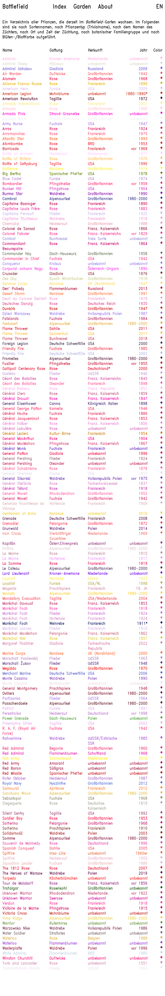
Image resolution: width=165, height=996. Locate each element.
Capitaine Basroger (19, 204)
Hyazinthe (57, 784)
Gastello (9, 374)
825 (161, 414)
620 (161, 788)
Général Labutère (16, 429)
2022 (143, 644)
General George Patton (22, 409)
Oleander (56, 384)
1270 (161, 244)
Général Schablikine (19, 469)
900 (161, 74)
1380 (161, 289)
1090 (161, 269)
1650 (161, 109)
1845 (143, 379)
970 (161, 259)
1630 (161, 503)
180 (161, 449)
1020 (161, 903)
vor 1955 (139, 364)
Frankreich (96, 84)
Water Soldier (13, 934)
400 (161, 888)
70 (161, 713)
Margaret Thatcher (18, 644)
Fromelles (10, 359)
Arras (6, 129)
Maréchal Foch (15, 609)
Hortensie (57, 504)
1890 (143, 204)
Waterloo (9, 939)
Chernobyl (10, 224)
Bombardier (12, 184)
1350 (161, 339)
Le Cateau (11, 569)
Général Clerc (13, 394)
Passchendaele (14, 704)
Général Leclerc (15, 434)
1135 (161, 389)
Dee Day (9, 279)
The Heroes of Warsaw (22, 874)
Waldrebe (57, 194)
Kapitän (8, 544)
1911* (142, 624)
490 (161, 578)
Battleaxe (9, 169)
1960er (141, 854)
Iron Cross (11, 534)
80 (161, 613)
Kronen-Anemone (64, 59)
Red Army (10, 759)
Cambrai (9, 199)
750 (161, 369)
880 (161, 144)
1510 (161, 693)
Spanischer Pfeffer (65, 174)
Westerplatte (12, 949)
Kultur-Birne (59, 434)
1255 (161, 563)
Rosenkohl (58, 889)
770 (161, 409)
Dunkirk (8, 309)
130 (161, 528)
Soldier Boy (12, 819)
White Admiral (14, 954)
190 (161, 663)
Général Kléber (15, 424)
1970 (143, 159)
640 (161, 294)
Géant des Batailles (19, 379)
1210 (161, 898)
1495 (161, 459)
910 (161, 523)
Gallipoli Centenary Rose (23, 369)
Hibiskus (56, 64)
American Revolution (20, 99)
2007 (143, 104)
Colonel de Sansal (18, 229)
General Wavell (14, 494)
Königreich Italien (103, 404)
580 (161, 324)
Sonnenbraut (60, 759)
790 (161, 868)
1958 (143, 254)
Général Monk (14, 449)
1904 (143, 189)
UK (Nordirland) (101, 284)
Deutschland (98, 714)
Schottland (97, 754)
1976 (143, 274)
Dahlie (54, 329)
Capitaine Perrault (18, 214)
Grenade (9, 519)
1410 (161, 813)
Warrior (8, 924)
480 (161, 104)
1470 (161, 359)
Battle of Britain (16, 159)
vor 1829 (139, 234)
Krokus (55, 264)
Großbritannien (100, 74)
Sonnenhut (58, 334)
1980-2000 (137, 199)
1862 (143, 634)
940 (161, 958)
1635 (161, 858)
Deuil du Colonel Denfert (24, 299)
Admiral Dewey (15, 64)
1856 (143, 424)
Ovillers (8, 694)
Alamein (9, 79)
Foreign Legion (15, 344)
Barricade (10, 149)
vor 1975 (139, 479)
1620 (161, 588)
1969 (143, 534)
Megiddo (9, 669)
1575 (161, 893)
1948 (143, 664)
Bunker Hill (11, 189)
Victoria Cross (14, 914)
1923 (143, 579)
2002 (143, 354)
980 (161, 384)
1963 (143, 659)
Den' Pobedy (13, 289)
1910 (143, 629)
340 (161, 953)
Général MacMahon (18, 444)
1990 (143, 194)
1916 (143, 169)
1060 (161, 753)
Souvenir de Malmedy (21, 844)
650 (161, 653)
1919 (143, 564)
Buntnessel (58, 239)
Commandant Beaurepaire (13, 246)
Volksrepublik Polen (105, 314)
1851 (143, 389)
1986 (143, 864)
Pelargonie (58, 524)
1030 (161, 608)
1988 (143, 109)
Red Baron (11, 769)
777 (161, 79)
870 (161, 184)
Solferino (10, 824)
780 (161, 533)
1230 (161, 843)
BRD (91, 144)
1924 (143, 129)
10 (161, 968)
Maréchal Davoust (17, 604)
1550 (161, 948)
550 (161, 938)
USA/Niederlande (102, 599)
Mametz (8, 594)
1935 (143, 304)
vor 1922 (139, 894)
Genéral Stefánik (16, 484)
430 (161, 933)
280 (161, 239)
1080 (161, 114)
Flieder (54, 214)
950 (161, 439)
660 (161, 139)
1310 (161, 464)
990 (161, 494)
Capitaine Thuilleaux (20, 219)
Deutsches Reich (102, 304)
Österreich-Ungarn (103, 269)
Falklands (10, 319)
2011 (143, 329)
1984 (143, 319)
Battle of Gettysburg (19, 164)
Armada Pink (13, 114)
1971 (143, 154)
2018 (143, 339)
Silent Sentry (13, 814)
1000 (161, 304)
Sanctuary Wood (16, 794)
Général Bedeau (16, 389)
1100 (161, 189)
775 (161, 668)
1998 (143, 584)
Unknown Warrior (17, 894)
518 (161, 513)
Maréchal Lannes (16, 629)
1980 (143, 954)
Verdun (8, 904)
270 (161, 264)
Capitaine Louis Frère (21, 209)
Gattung (56, 51)
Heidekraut (58, 154)
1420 (161, 883)
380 (161, 923)
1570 (161, 768)
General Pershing (17, 459)
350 (161, 803)
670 (161, 878)
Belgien (94, 939)
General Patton (15, 454)
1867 (143, 444)
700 (161, 94)
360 (161, 798)
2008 (143, 519)
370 (161, 174)
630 (161, 853)
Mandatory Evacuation (21, 599)
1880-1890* (136, 94)
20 (161, 474)
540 (161, 793)
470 (161, 638)
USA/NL (94, 584)
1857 (143, 639)
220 (161, 404)
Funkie (54, 89)
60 (161, 658)
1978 (143, 174)
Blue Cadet (11, 179)
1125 (161, 89)
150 (161, 698)
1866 (143, 229)
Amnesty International (21, 104)
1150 (161, 59)
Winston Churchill (17, 959)
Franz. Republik (101, 389)
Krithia (7, 549)
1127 (161, 708)
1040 (161, 379)
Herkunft (95, 51)
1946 (143, 374)
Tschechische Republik (99, 646)
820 (161, 329)
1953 (143, 144)
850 (161, 129)
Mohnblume (59, 94)
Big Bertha (11, 174)
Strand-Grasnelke (64, 114)
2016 (143, 514)
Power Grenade (15, 719)
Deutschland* (99, 369)
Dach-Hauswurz (62, 254)
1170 (161, 299)
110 (161, 943)
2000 (143, 344)
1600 (161, 553)
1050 (161, 209)
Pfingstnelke (59, 184)
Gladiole (56, 69)
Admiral (9, 59)
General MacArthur (18, 439)
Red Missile (12, 774)
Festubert (9, 324)
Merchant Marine (16, 674)
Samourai (10, 789)
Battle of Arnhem (17, 154)
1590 (161, 643)
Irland (93, 579)
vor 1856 (139, 884)
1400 (161, 319)
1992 (143, 814)
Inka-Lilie (57, 854)
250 (161, 623)
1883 (143, 209)
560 (161, 334)
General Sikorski (16, 479)
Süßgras (56, 769)
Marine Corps (13, 654)
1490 (161, 703)
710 (161, 913)
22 (161, 64)
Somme (8, 839)
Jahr (143, 51)
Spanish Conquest (18, 849)
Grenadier (10, 524)
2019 (143, 874)
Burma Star (12, 194)
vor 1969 (139, 149)
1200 (161, 484)
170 (161, 124)
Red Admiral (13, 749)
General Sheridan (17, 474)
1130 (161, 723)
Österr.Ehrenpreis (63, 544)
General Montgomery (19, 689)
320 (161, 314)
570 (161, 159)
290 (161, 783)
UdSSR (93, 374)
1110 (161, 424)
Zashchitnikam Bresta (21, 969)
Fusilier (8, 364)
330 (161, 354)
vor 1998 (139, 714)
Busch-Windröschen (66, 279)
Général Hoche (14, 414)
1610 (161, 963)
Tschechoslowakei (103, 484)
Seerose (55, 899)
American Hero (15, 89)
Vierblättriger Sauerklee (60, 536)
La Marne (10, 554)
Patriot (7, 709)
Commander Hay (16, 254)
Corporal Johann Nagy (22, 269)
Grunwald (10, 529)
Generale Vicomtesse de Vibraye (23, 506)
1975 (143, 134)
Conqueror (11, 264)
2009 (143, 69)
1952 (143, 494)
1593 (161, 224)
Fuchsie (55, 124)
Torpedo (9, 879)
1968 (143, 79)
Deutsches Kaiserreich (97, 806)
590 (161, 84)
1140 (161, 154)
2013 (143, 289)
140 (161, 678)
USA (91, 89)
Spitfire (8, 854)
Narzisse (56, 169)
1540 (161, 229)
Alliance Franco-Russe (22, 84)
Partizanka (11, 699)
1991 (143, 294)
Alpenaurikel (59, 199)
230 (161, 568)
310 (161, 69)
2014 (143, 529)
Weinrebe (56, 624)
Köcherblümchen (63, 879)
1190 (161, 618)
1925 (143, 214)
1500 (161, 828)
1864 (143, 244)
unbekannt (138, 59)
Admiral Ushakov (17, 69)
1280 (161, 394)
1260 (161, 823)
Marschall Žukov (16, 664)
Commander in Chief (20, 259)
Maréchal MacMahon (19, 634)
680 (161, 134)
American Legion (16, 94)
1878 (143, 299)
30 (161, 628)
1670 (161, 683)
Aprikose (56, 789)
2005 (143, 849)
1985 (143, 349)
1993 (143, 139)
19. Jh (141, 589)
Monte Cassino (15, 679)
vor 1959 (139, 184)
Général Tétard (15, 489)
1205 (161, 429)
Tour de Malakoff (17, 884)
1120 (161, 558)
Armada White (14, 119)
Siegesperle (11, 804)
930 (161, 234)
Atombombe (12, 144)
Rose (53, 79)
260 (161, 199)
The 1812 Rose (15, 869)
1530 (161, 274)
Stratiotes (57, 934)
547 (161, 434)
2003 (143, 834)
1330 (161, 908)
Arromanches (13, 134)
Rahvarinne (11, 739)
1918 (143, 219)
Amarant (56, 764)
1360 (161, 763)
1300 (161, 364)
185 (161, 573)
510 (161, 758)
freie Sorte (97, 239)
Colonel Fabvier (15, 234)
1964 (143, 699)
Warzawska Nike (16, 929)
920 (161, 728)
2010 (143, 759)
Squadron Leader (17, 864)
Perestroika (11, 714)
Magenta (9, 589)
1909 (143, 504)
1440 (161, 928)
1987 (143, 314)
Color (157, 51)
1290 (161, 204)
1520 (161, 838)
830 (161, 454)
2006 (143, 674)
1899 (143, 84)
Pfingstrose (59, 189)
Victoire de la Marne (20, 909)
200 (161, 479)
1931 (143, 484)
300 (161, 673)
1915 (143, 554)
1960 (143, 749)
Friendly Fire (13, 349)
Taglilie (55, 99)
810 (161, 349)
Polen (92, 529)
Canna (54, 404)
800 (161, 818)
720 (161, 773)
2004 (143, 599)
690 (161, 149)
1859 (143, 394)
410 (161, 254)
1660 (161, 548)
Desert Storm (13, 294)
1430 (161, 543)
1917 (143, 474)
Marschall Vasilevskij (20, 659)
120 (161, 194)
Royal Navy (11, 784)
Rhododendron (62, 494)
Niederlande (98, 59)
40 (161, 374)
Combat (8, 239)
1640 (161, 863)
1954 (143, 434)
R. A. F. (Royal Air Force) (19, 731)
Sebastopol (11, 799)
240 (161, 344)
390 (161, 718)
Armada (9, 109)
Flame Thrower (15, 329)
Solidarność (12, 834)
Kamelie (56, 409)
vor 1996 (139, 949)
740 (161, 164)
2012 (143, 784)
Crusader (10, 274)
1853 (143, 419)
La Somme (11, 564)
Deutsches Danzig (17, 304)
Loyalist (8, 579)
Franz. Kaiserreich (103, 229)
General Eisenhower (19, 404)
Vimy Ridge (12, 919)
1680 (161, 119)
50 (161, 179)
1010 (161, 748)
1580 (161, 633)
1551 (143, 964)
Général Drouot (15, 399)
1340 (161, 499)
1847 (143, 399)
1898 (143, 384)
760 (161, 598)
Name (7, 51)
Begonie (56, 749)
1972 (143, 99)
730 (161, 309)
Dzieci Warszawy (16, 314)
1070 (161, 489)
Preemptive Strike (17, 724)
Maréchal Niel (14, 639)
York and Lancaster (19, 964)
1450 (161, 873)
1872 (143, 524)
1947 (143, 124)
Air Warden (12, 74)
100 (161, 738)
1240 (161, 469)
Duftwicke (57, 74)
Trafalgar (10, 889)
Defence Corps (15, 284)
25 (161, 214)
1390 (161, 833)
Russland (95, 69)
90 (161, 778)
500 (161, 169)
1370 (161, 688)
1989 (143, 939)
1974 (143, 179)
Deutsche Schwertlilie (67, 344)
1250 (161, 444)
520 (161, 284)
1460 (161, 518)
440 (161, 583)
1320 (161, 603)
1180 (161, 219)
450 (161, 279)
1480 (161, 99)
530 (161, 593)
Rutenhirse (58, 924)
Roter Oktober (14, 779)
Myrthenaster (59, 684)
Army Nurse (12, 124)
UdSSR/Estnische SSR (102, 741)
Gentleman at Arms (19, 514)
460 (161, 918)
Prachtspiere (59, 589)
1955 (143, 859)
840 (161, 419)
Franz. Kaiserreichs (104, 234)
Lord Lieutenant (15, 574)
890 (161, 848)
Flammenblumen (63, 289)
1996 (143, 164)
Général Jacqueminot (20, 419)
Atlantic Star (13, 139)
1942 (143, 74)
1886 (143, 414)
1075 (161, 399)
